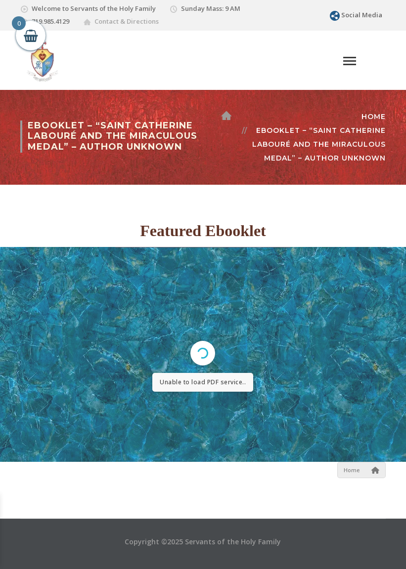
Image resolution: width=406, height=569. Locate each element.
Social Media (361, 14)
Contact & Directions (126, 21)
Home (373, 116)
